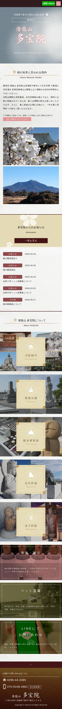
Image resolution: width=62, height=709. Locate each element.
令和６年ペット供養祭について (17, 293)
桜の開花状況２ (10, 258)
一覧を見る (31, 240)
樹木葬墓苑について (12, 304)
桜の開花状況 (9, 270)
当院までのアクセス (17, 119)
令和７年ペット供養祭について (17, 281)
